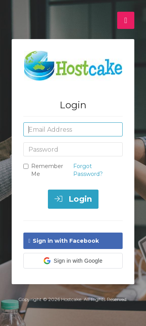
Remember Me (43, 170)
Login (73, 199)
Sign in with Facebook (63, 240)
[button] (73, 261)
